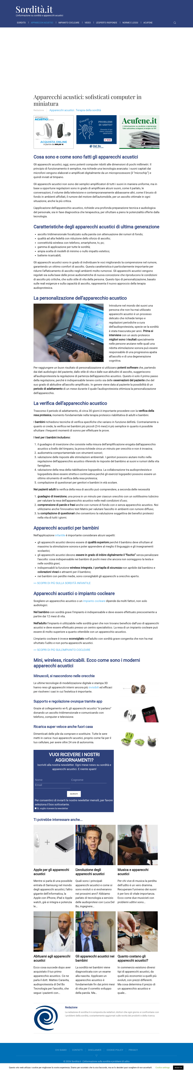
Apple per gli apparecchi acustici (51, 872)
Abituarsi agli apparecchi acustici (52, 958)
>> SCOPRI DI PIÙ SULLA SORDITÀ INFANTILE (62, 583)
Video (88, 22)
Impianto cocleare (68, 22)
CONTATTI (77, 1050)
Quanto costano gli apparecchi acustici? (133, 958)
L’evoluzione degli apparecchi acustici (89, 872)
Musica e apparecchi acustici (133, 872)
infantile (60, 535)
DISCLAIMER (94, 1050)
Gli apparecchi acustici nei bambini (94, 958)
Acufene (148, 22)
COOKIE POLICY (115, 1050)
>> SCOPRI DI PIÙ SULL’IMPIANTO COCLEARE (62, 649)
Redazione (39, 110)
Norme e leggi (130, 22)
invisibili (94, 687)
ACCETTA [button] (178, 1068)
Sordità (21, 22)
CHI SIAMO (61, 1050)
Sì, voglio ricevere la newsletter (51, 808)
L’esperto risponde (106, 22)
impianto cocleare (94, 601)
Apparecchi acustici (42, 22)
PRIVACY (133, 1050)
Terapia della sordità (88, 110)
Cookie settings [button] (162, 1067)
